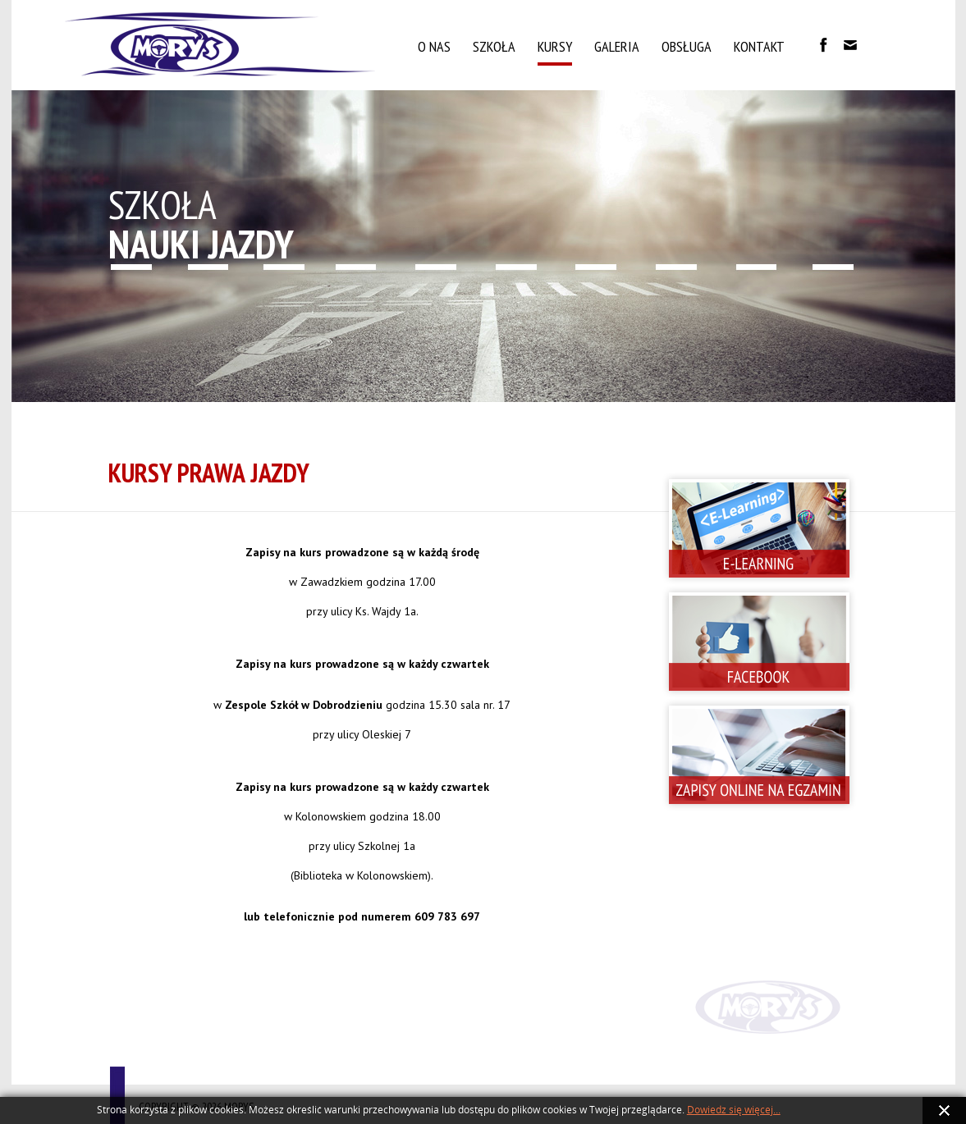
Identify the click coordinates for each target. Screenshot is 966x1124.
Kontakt (759, 46)
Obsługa (687, 46)
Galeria (616, 46)
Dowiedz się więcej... (734, 1110)
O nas (434, 46)
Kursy (555, 46)
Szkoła (494, 46)
